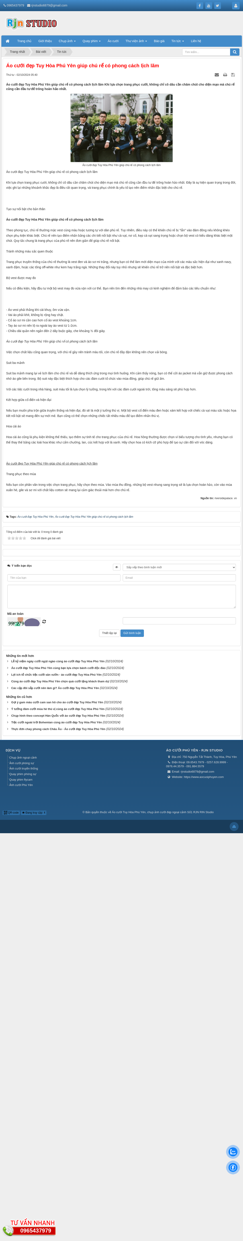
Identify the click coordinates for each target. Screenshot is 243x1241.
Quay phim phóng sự (23, 1182)
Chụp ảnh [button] (67, 42)
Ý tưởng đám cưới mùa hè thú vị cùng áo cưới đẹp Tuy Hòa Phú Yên (57, 1116)
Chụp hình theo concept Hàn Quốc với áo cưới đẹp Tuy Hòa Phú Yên (58, 1123)
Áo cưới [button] (113, 41)
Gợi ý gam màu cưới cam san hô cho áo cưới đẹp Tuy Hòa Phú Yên (57, 1110)
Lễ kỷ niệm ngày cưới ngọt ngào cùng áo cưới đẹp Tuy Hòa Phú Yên (57, 1069)
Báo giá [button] (159, 41)
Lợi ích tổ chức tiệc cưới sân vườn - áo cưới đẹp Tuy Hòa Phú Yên (56, 1082)
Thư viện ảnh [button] (136, 42)
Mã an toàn (15, 1021)
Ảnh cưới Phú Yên (21, 1192)
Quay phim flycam (21, 1187)
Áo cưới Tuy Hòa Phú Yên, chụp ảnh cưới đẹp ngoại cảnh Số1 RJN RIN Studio (163, 1220)
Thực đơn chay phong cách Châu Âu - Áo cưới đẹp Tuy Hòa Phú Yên (58, 1136)
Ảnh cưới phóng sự (21, 1170)
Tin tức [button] (178, 42)
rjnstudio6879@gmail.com (49, 5)
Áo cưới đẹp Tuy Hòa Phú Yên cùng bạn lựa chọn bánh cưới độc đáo (58, 1075)
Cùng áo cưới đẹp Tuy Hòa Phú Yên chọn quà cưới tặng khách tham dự (60, 1089)
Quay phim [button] (92, 42)
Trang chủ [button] (24, 41)
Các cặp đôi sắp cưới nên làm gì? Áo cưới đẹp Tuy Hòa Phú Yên (55, 1095)
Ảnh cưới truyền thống (23, 1176)
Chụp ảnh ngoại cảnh (23, 1165)
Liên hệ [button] (196, 41)
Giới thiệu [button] (45, 41)
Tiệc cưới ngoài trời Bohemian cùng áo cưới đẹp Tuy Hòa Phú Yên (56, 1130)
